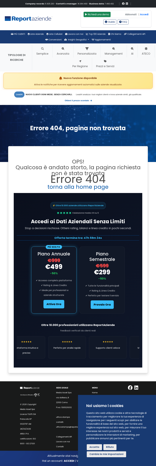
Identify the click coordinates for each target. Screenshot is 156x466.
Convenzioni (53, 39)
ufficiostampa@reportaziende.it (70, 427)
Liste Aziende (36, 34)
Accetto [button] (94, 447)
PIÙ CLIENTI (18, 34)
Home (94, 392)
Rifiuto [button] (110, 447)
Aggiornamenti (101, 39)
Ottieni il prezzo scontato (78, 100)
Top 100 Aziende (96, 34)
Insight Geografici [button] (75, 39)
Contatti (60, 446)
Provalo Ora (102, 304)
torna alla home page (78, 187)
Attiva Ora (53, 304)
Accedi (144, 14)
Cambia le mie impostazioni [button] (106, 454)
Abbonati (131, 14)
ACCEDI (69, 461)
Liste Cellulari (54, 34)
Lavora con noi (74, 34)
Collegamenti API (134, 34)
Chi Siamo (114, 34)
